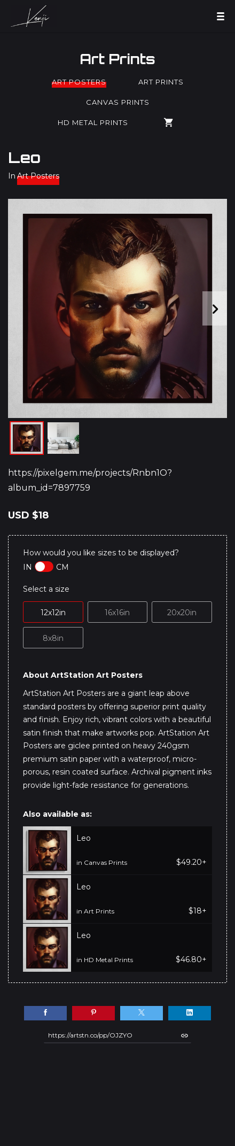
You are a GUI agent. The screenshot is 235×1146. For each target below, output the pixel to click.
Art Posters (79, 82)
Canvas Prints (118, 102)
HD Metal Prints (93, 122)
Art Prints (117, 58)
